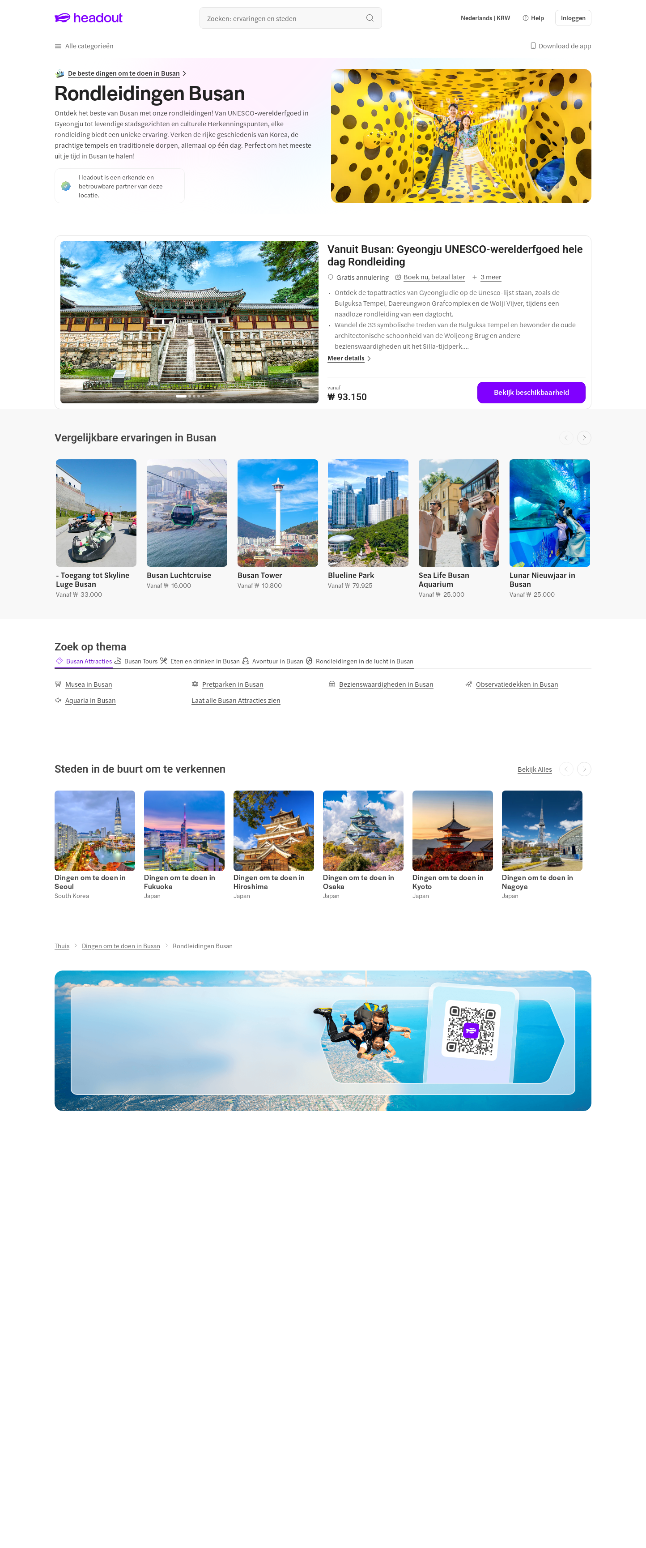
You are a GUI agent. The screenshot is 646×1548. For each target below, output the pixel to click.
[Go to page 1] (181, 396)
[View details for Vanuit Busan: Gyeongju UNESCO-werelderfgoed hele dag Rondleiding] (456, 255)
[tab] (84, 660)
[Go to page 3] (194, 396)
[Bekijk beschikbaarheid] (531, 392)
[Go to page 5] (203, 396)
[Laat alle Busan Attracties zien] (235, 699)
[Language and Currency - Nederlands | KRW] (485, 18)
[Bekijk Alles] (535, 768)
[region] (189, 322)
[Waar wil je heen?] (291, 18)
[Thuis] (62, 945)
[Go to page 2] (189, 396)
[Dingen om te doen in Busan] (121, 945)
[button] (533, 18)
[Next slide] (584, 438)
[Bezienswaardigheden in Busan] (381, 683)
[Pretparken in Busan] (227, 683)
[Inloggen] (573, 18)
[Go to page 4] (198, 396)
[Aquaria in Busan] (85, 699)
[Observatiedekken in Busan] (511, 683)
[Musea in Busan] (83, 683)
